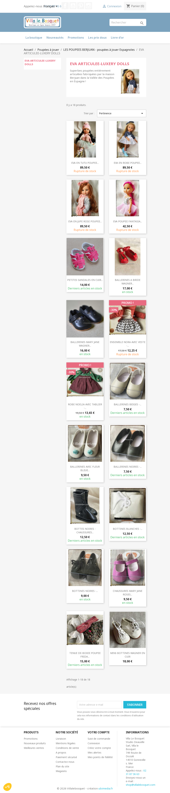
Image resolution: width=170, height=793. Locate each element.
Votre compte (98, 732)
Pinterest (80, 5)
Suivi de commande (99, 738)
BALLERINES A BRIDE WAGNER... (127, 281)
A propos (61, 752)
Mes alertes (94, 752)
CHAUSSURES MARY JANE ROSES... (127, 592)
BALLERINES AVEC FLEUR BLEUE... (85, 468)
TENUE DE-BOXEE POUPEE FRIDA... (85, 654)
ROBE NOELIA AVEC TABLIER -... (85, 406)
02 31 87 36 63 (136, 772)
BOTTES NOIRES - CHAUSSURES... (85, 530)
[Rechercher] (127, 22)
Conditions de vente (67, 748)
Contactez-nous (65, 761)
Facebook (65, 5)
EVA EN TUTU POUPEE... (85, 162)
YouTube (72, 5)
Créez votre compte (99, 748)
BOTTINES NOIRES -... (85, 591)
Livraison (61, 738)
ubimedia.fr (105, 788)
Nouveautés (55, 38)
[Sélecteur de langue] (51, 6)
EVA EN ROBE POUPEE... (127, 162)
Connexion (94, 743)
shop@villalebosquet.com (140, 784)
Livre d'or (117, 38)
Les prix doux (97, 38)
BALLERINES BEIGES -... (127, 404)
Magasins (61, 771)
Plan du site (62, 766)
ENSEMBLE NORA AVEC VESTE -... (127, 343)
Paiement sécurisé (66, 757)
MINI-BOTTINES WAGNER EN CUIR (127, 654)
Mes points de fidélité (100, 757)
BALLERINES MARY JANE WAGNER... (84, 343)
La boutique (34, 38)
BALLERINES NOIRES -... (128, 466)
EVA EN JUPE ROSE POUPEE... (85, 221)
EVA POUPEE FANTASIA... (127, 221)
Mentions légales (65, 743)
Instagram (88, 5)
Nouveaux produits (35, 743)
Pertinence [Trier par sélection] (121, 113)
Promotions (76, 38)
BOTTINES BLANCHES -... (127, 528)
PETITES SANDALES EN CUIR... (85, 280)
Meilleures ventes (34, 748)
